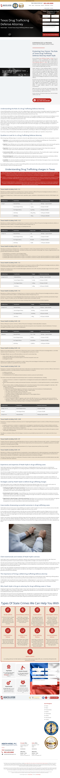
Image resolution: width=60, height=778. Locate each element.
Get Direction (22, 749)
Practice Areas (37, 5)
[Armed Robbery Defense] (23, 610)
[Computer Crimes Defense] (23, 632)
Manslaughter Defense (52, 615)
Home (30, 5)
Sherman (34, 763)
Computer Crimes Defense (22, 637)
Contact (51, 8)
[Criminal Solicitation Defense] (52, 632)
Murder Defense (8, 614)
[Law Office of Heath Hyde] (22, 732)
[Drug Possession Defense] (8, 632)
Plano (30, 763)
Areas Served (46, 8)
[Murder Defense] (8, 610)
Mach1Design (38, 774)
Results (42, 5)
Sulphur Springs (45, 763)
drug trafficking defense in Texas (39, 62)
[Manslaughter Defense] (52, 610)
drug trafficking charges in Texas (46, 58)
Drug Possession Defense (8, 637)
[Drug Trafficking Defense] (37, 632)
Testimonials (47, 5)
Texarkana (37, 763)
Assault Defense (37, 614)
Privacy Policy (30, 774)
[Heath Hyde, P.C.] (22, 712)
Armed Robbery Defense (22, 615)
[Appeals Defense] (30, 653)
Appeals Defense (30, 658)
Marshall (41, 763)
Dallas (28, 763)
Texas (25, 763)
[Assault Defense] (37, 610)
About (33, 5)
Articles (51, 5)
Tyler (31, 763)
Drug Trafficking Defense (37, 637)
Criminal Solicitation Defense (52, 637)
